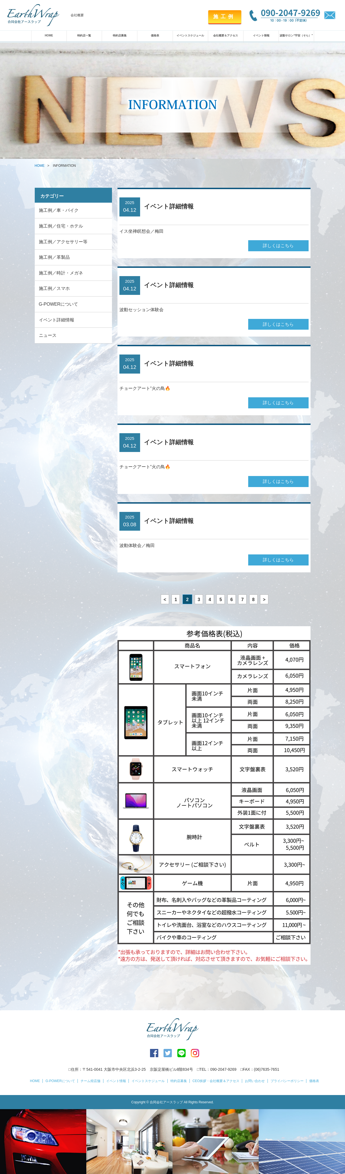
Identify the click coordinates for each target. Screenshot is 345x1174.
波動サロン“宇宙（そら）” (296, 35)
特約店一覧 (84, 35)
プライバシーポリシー (287, 1081)
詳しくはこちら (278, 245)
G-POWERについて (58, 304)
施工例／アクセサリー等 (63, 241)
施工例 (224, 16)
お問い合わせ (255, 1081)
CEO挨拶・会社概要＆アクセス (215, 1081)
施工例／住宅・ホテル (61, 226)
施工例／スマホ (54, 288)
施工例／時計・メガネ (61, 273)
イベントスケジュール (190, 35)
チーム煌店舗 (90, 1081)
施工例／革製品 (54, 257)
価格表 (155, 35)
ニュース (48, 335)
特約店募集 (120, 35)
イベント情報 (261, 35)
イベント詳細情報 (56, 320)
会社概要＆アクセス (225, 35)
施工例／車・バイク (59, 210)
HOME (49, 35)
